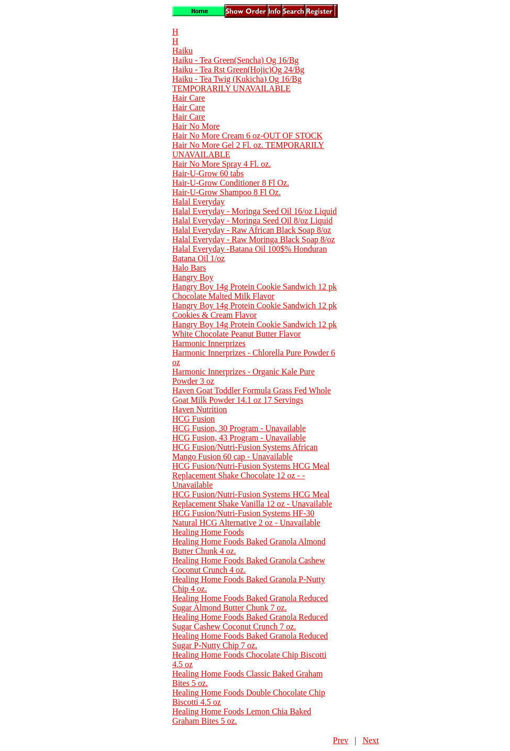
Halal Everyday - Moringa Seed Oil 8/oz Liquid (252, 220)
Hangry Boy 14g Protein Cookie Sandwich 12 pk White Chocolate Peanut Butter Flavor (254, 329)
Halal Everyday (198, 201)
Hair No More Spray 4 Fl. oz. (221, 163)
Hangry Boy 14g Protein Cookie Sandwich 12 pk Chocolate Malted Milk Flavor (254, 291)
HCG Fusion (193, 418)
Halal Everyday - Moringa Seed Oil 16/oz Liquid (254, 211)
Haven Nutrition (199, 409)
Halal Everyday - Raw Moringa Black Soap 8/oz (253, 239)
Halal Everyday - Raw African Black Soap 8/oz (251, 230)
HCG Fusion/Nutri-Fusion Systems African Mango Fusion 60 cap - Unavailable (245, 452)
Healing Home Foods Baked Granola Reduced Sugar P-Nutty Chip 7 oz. (250, 640)
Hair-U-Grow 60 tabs (208, 173)
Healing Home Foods (208, 532)
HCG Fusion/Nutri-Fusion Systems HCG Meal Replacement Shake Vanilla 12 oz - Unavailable (252, 499)
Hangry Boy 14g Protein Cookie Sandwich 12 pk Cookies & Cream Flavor (254, 310)
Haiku (182, 50)
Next (370, 740)
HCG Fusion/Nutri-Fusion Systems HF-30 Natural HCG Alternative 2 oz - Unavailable (246, 518)
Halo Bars (189, 267)
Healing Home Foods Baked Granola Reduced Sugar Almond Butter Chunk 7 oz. (250, 603)
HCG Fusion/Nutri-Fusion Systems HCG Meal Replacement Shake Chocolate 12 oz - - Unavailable (250, 475)
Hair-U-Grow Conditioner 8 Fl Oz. (230, 182)
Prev (340, 740)
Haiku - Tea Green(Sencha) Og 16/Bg (235, 60)
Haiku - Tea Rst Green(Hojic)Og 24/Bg (238, 69)
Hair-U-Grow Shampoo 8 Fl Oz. (226, 192)
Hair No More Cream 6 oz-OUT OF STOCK (247, 135)
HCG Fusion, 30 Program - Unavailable (239, 428)
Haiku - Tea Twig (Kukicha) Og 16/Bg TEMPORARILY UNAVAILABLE (237, 83)
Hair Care (188, 97)
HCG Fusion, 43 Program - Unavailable (239, 437)
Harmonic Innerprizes (209, 343)
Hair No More (196, 126)
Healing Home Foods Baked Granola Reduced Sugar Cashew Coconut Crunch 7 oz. (250, 622)
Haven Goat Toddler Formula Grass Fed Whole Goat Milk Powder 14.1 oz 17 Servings (251, 395)
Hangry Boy (193, 277)
